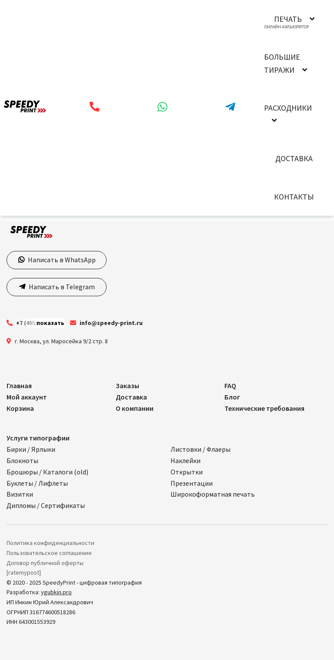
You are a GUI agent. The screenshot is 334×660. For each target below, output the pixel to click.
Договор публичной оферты (45, 563)
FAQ (230, 385)
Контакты (294, 197)
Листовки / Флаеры (200, 449)
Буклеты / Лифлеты (37, 483)
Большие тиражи (282, 63)
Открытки (186, 471)
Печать (288, 19)
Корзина (20, 408)
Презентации (191, 483)
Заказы (127, 385)
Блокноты (22, 460)
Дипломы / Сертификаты (46, 505)
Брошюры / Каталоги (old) (47, 471)
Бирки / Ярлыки (31, 449)
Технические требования (264, 408)
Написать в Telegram (61, 286)
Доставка (294, 158)
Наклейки (185, 460)
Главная (19, 385)
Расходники (288, 108)
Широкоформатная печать (212, 494)
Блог (232, 397)
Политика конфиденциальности (50, 543)
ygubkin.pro (56, 592)
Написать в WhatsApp (61, 259)
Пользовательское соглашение (49, 553)
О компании (135, 408)
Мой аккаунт (27, 397)
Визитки (20, 494)
